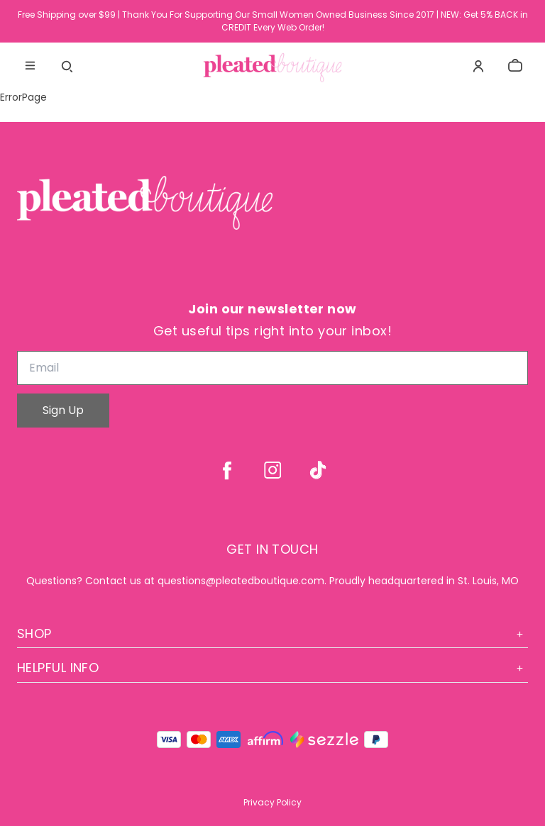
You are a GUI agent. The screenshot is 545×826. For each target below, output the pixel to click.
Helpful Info (272, 667)
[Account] (478, 66)
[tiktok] (318, 470)
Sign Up (63, 410)
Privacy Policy (272, 802)
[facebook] (227, 470)
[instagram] (272, 470)
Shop (272, 633)
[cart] (515, 66)
